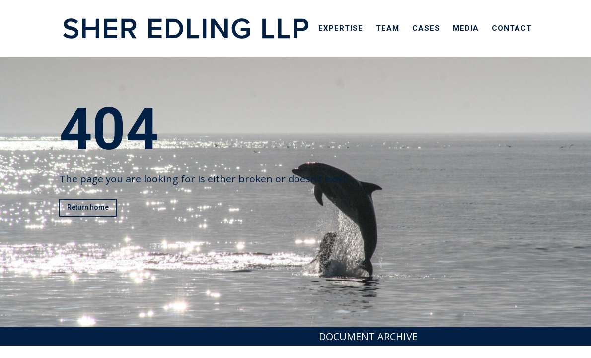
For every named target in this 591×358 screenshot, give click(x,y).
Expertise (340, 29)
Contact (512, 29)
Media (466, 29)
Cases (426, 29)
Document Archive (368, 336)
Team (387, 29)
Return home (88, 207)
